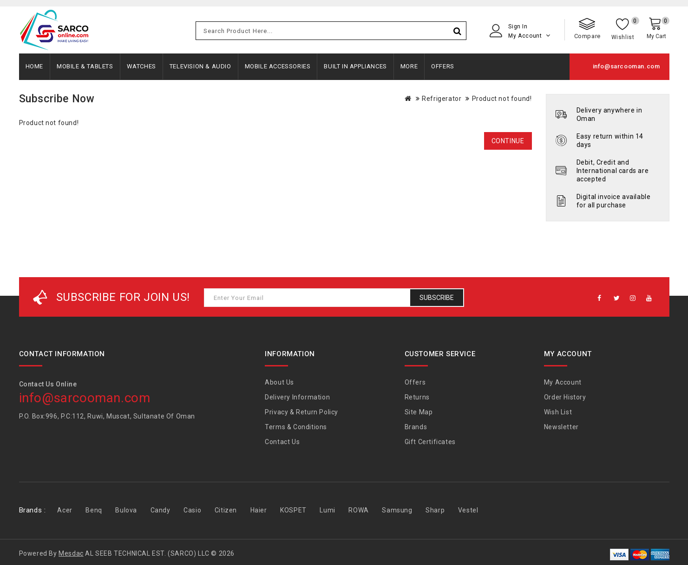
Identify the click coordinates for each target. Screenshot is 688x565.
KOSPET (293, 510)
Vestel (468, 510)
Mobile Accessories (278, 66)
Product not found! (502, 98)
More (409, 66)
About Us (279, 382)
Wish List (558, 412)
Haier (258, 510)
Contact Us (282, 441)
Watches (141, 66)
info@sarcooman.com (626, 66)
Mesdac (71, 553)
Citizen (226, 510)
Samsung (397, 510)
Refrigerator (441, 98)
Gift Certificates (430, 441)
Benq (93, 510)
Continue (507, 141)
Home (34, 66)
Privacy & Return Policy (301, 412)
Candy (160, 510)
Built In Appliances (355, 66)
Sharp (435, 510)
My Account (563, 382)
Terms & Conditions (296, 427)
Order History (565, 397)
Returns (417, 397)
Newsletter (561, 427)
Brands (416, 427)
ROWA (358, 510)
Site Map (419, 412)
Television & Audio (200, 66)
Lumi (327, 510)
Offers (442, 66)
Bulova (126, 510)
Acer (64, 510)
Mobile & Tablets (85, 66)
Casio (192, 510)
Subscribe (436, 297)
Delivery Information (297, 397)
